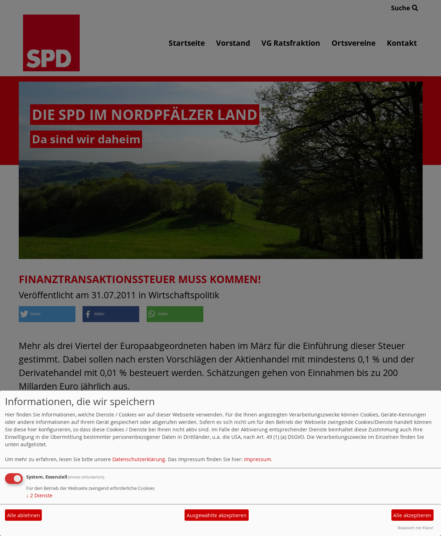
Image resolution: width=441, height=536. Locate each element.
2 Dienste (39, 495)
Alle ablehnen (23, 515)
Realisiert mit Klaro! (415, 527)
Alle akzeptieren (412, 515)
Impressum (257, 459)
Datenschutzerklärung (138, 459)
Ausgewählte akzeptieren (217, 515)
